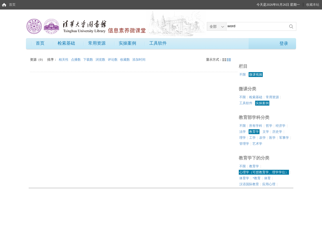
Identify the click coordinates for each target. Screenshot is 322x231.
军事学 (284, 138)
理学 (242, 138)
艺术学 (257, 144)
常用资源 (97, 43)
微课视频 (255, 74)
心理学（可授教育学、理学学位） (263, 172)
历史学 (277, 132)
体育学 (244, 178)
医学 (272, 138)
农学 (262, 138)
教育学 (254, 132)
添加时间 (138, 59)
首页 (12, 5)
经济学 (280, 126)
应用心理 (268, 184)
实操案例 (127, 43)
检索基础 (66, 43)
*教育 (256, 178)
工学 (252, 138)
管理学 (244, 144)
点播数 (76, 59)
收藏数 (125, 59)
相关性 (64, 59)
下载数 (88, 59)
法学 (242, 132)
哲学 (269, 126)
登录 (283, 43)
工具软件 (158, 43)
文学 (266, 132)
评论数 (113, 59)
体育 (267, 178)
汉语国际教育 (249, 184)
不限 (242, 74)
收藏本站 (312, 5)
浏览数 (101, 59)
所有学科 (255, 126)
